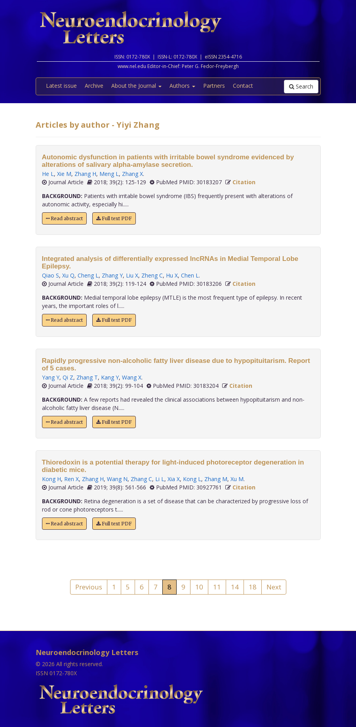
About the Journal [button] (136, 85)
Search (301, 86)
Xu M (237, 479)
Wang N (117, 479)
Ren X (71, 479)
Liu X (132, 275)
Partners (214, 85)
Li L (159, 479)
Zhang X (132, 174)
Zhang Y (112, 275)
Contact (243, 85)
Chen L (190, 275)
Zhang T (87, 377)
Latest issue (61, 85)
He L (48, 174)
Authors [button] (182, 85)
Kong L (192, 479)
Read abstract (64, 218)
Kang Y (110, 377)
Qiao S (50, 275)
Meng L (109, 174)
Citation (243, 182)
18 (253, 586)
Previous (88, 586)
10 (199, 586)
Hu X (172, 275)
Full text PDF (114, 218)
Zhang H (85, 174)
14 (235, 586)
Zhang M (215, 479)
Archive (94, 85)
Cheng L (88, 275)
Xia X (174, 479)
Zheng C (152, 275)
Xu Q (68, 275)
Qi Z (68, 377)
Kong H (51, 479)
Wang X (131, 377)
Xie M (64, 174)
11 (217, 586)
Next (274, 586)
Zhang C (141, 479)
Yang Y (50, 377)
